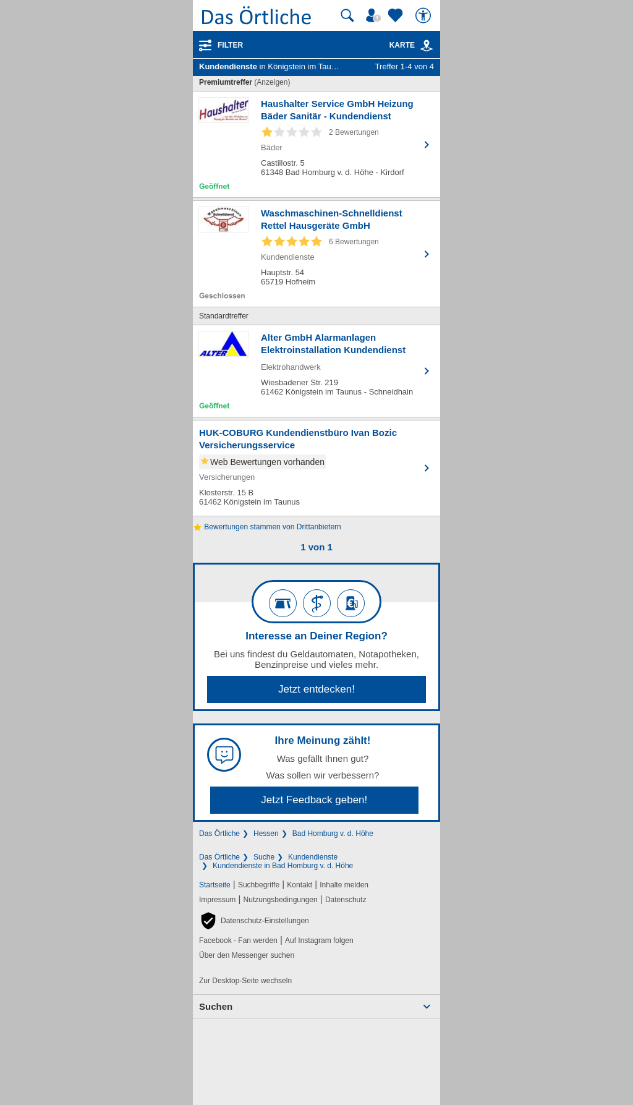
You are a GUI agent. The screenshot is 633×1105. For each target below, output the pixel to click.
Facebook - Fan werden (238, 940)
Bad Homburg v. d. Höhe (332, 833)
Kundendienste (313, 857)
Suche (263, 857)
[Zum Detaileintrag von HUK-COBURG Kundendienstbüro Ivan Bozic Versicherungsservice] (316, 468)
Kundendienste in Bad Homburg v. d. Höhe (283, 865)
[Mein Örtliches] (375, 15)
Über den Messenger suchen (246, 955)
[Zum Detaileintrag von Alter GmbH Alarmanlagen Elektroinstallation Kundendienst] (316, 371)
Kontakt (299, 885)
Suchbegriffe (258, 885)
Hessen (266, 833)
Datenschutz (346, 899)
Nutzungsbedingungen (281, 899)
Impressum (217, 899)
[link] (426, 45)
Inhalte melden (344, 885)
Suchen (215, 1006)
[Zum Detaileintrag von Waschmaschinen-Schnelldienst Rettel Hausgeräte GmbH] (316, 254)
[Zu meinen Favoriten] (397, 15)
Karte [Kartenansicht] (411, 45)
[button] (254, 920)
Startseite (215, 885)
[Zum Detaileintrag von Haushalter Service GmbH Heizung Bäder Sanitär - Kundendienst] (316, 144)
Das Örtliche (219, 833)
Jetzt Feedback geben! (314, 800)
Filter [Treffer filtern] (230, 45)
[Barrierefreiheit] (424, 15)
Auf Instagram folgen (319, 940)
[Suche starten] (347, 15)
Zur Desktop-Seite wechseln (245, 980)
